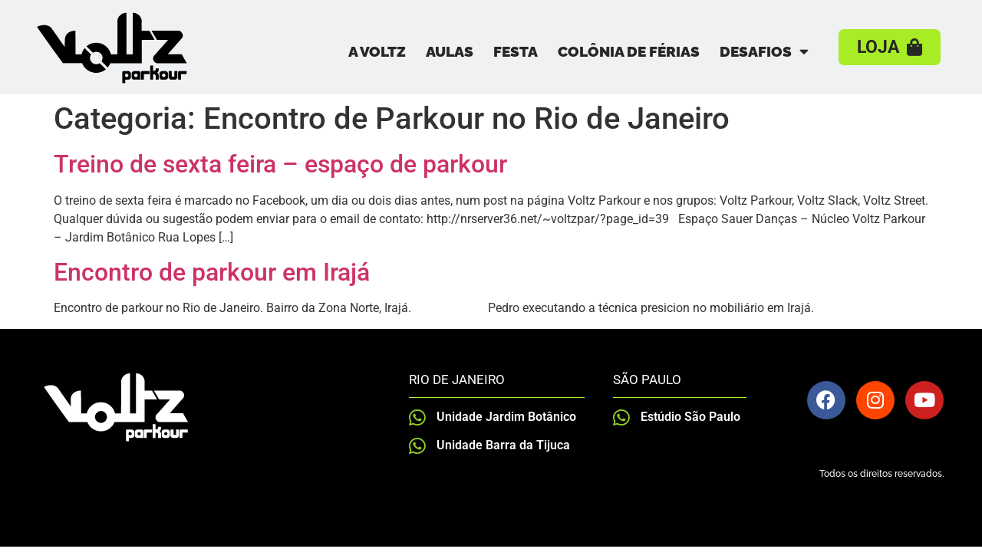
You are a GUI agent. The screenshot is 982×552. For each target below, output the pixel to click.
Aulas (449, 51)
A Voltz (377, 51)
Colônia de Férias (629, 51)
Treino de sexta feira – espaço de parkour (280, 164)
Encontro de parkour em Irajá (212, 272)
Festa (515, 51)
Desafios (764, 51)
